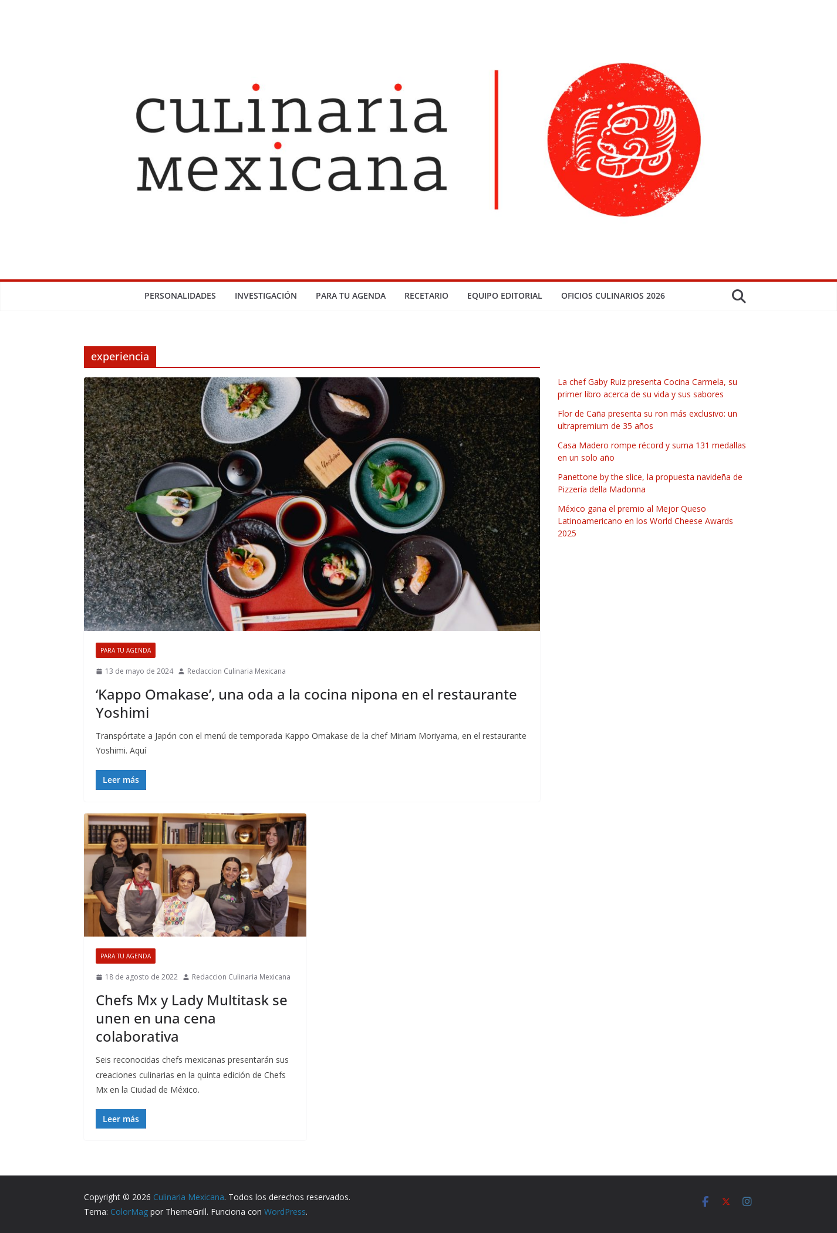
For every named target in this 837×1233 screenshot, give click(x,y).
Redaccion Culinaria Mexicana (236, 671)
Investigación (266, 295)
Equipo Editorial (504, 295)
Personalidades (180, 295)
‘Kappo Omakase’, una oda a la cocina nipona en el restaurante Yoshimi (306, 703)
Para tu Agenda (351, 295)
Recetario (426, 295)
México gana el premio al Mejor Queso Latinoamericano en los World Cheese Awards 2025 (645, 521)
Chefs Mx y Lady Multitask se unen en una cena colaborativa (192, 1018)
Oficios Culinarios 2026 (613, 295)
